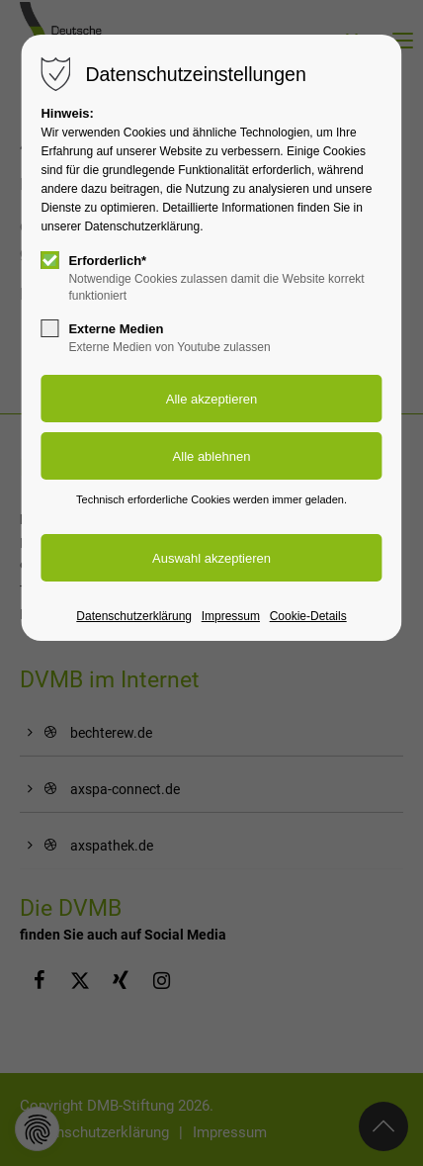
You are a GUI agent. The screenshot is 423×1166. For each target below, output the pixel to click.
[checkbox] (49, 260)
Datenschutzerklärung (134, 616)
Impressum (231, 616)
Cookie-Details (308, 616)
